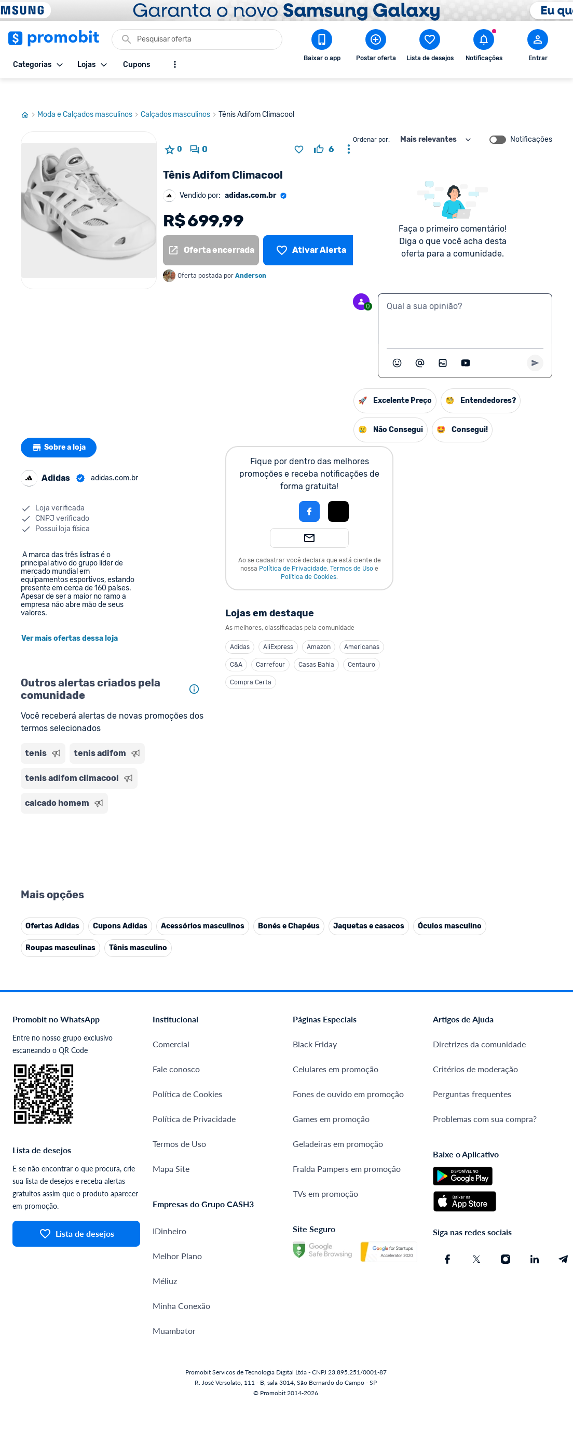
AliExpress (278, 627)
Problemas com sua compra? (485, 1099)
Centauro (361, 645)
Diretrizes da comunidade (479, 1024)
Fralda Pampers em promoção (347, 1149)
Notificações (531, 120)
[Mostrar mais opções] (175, 64)
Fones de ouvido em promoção (348, 1074)
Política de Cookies (308, 557)
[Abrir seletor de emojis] (397, 343)
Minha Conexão (181, 1286)
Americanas (361, 627)
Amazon (319, 627)
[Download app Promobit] (322, 47)
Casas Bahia (316, 645)
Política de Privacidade (293, 548)
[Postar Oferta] (376, 47)
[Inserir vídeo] (465, 343)
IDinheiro (169, 1211)
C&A (236, 645)
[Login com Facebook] (309, 491)
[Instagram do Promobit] (505, 1239)
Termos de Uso (351, 548)
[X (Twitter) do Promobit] (476, 1239)
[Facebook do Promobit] (447, 1239)
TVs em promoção (325, 1174)
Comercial (171, 1024)
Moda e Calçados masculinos (89, 95)
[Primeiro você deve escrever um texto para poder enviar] (535, 343)
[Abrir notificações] (484, 47)
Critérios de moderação (475, 1049)
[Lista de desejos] (311, 230)
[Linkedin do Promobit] (534, 1239)
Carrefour (270, 645)
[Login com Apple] (338, 491)
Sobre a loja (61, 428)
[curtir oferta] (323, 130)
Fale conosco (176, 1049)
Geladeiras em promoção (338, 1124)
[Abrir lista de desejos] (430, 47)
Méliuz (165, 1261)
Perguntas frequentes (472, 1074)
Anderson (250, 256)
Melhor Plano (177, 1236)
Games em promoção (331, 1099)
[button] (274, 491)
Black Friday (315, 1024)
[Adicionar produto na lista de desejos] (299, 129)
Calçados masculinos (180, 95)
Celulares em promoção (335, 1049)
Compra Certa (250, 662)
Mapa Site (171, 1149)
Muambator (174, 1311)
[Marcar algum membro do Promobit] (420, 343)
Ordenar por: (371, 120)
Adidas (240, 627)
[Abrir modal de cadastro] (538, 47)
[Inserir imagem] (442, 343)
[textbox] (465, 299)
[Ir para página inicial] (29, 95)
